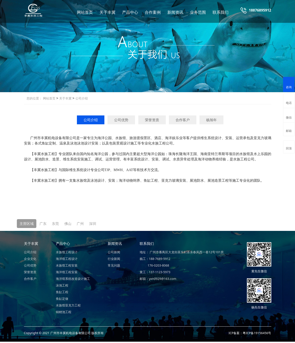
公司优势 (121, 119)
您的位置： (34, 98)
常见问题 (114, 265)
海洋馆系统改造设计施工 (73, 279)
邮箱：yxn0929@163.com (158, 279)
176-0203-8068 (154, 265)
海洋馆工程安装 (67, 272)
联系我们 (221, 12)
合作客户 (183, 119)
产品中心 (130, 12)
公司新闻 (114, 252)
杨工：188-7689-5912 (155, 259)
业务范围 (198, 12)
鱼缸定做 (62, 298)
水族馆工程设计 (67, 252)
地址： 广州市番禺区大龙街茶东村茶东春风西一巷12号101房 (182, 252)
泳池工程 (62, 285)
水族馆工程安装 (67, 265)
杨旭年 (211, 119)
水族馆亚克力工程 (68, 305)
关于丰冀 (107, 12)
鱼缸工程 (62, 292)
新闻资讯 (175, 12)
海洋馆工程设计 (67, 259)
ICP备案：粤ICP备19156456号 (250, 333)
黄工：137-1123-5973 (155, 272)
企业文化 (30, 259)
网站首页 (85, 12)
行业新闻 (114, 259)
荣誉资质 (152, 119)
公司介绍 (81, 98)
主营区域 (27, 223)
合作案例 (153, 12)
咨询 (289, 84)
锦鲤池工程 (63, 312)
